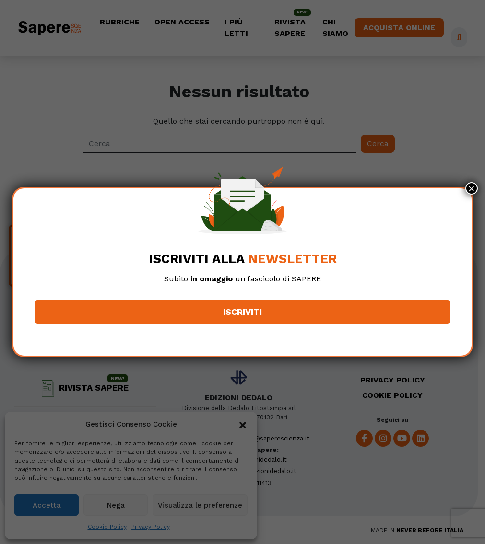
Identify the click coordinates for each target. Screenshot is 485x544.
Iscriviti (242, 312)
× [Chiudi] (471, 188)
